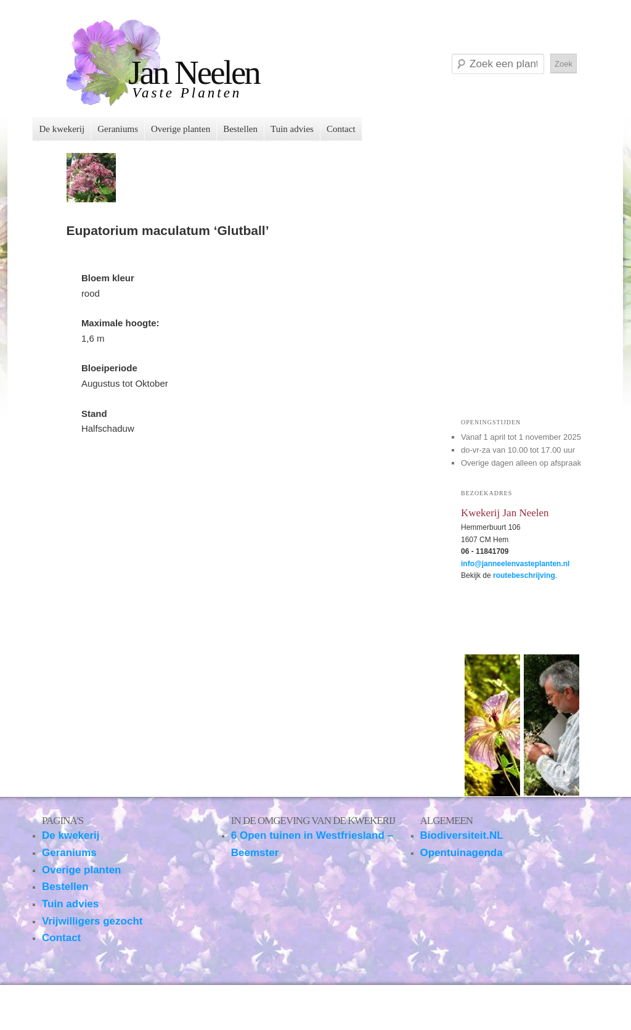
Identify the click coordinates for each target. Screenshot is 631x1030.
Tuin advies (292, 129)
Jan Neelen (193, 72)
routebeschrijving (524, 575)
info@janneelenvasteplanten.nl (515, 563)
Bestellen (240, 129)
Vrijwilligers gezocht (92, 921)
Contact (341, 129)
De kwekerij (61, 129)
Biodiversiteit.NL (461, 835)
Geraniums (117, 129)
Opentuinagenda (461, 853)
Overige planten (180, 129)
